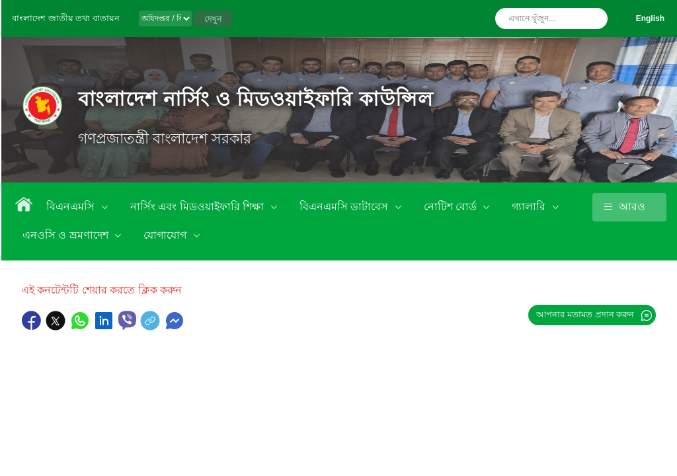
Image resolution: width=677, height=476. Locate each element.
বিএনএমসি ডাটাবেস (345, 206)
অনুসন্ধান (594, 18)
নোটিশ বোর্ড (452, 206)
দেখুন (212, 19)
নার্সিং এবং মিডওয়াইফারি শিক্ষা (198, 206)
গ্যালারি (530, 206)
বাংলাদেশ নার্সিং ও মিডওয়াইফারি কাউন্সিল (255, 99)
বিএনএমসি (71, 206)
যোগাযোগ (166, 235)
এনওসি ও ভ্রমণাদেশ (66, 235)
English (650, 18)
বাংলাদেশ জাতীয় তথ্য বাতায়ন (66, 18)
